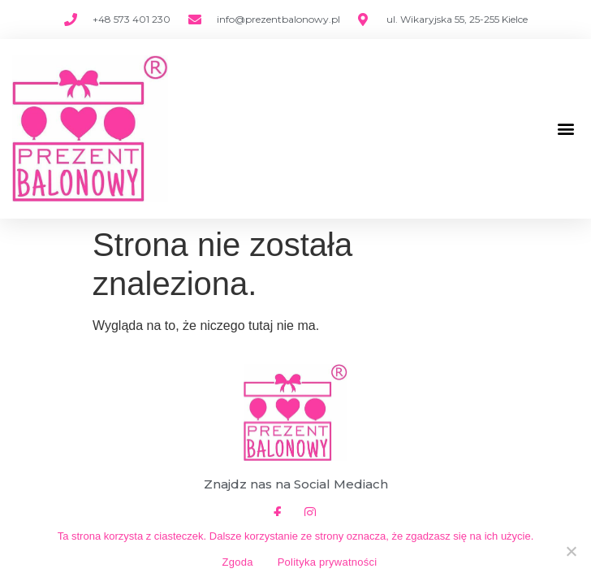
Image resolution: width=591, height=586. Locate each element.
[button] (565, 128)
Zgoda (237, 562)
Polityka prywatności (327, 562)
